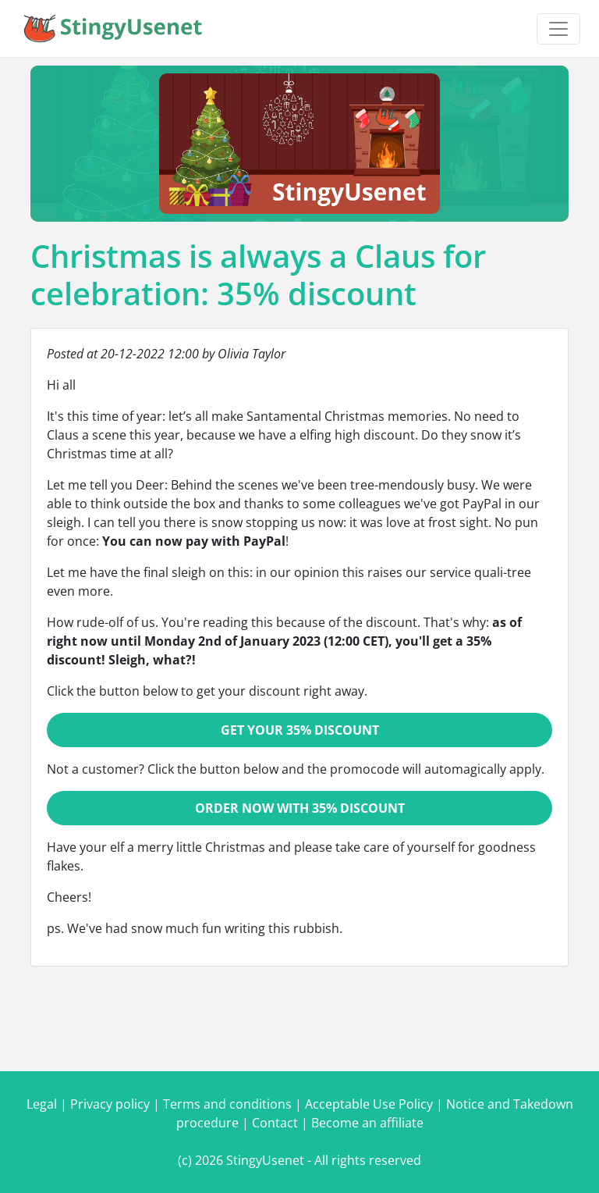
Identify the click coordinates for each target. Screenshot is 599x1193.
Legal (42, 1104)
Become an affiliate (367, 1122)
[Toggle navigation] (558, 29)
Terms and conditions (227, 1104)
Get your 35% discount (300, 730)
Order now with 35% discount (300, 808)
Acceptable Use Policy (369, 1104)
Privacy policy (110, 1104)
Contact (275, 1122)
